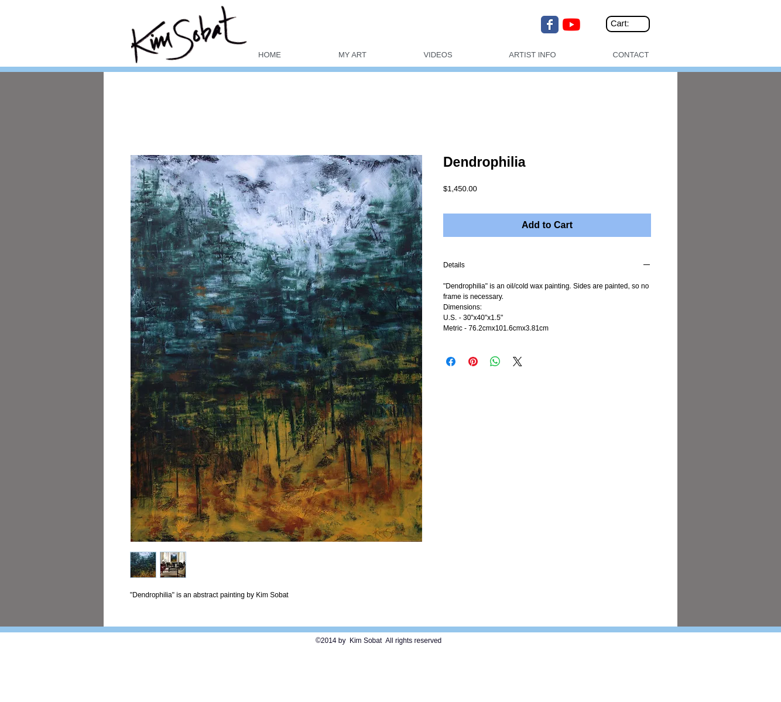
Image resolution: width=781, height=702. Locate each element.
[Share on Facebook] (451, 362)
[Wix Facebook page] (550, 24)
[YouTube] (571, 24)
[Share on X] (518, 362)
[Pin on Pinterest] (473, 362)
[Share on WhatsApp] (495, 362)
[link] (630, 24)
